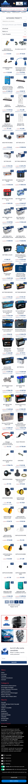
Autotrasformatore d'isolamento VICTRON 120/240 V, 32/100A (7, 88)
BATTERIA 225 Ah (20, 142)
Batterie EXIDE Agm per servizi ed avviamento (20, 312)
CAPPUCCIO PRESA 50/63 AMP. (7, 555)
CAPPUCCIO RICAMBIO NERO (20, 573)
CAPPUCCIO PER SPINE (20, 535)
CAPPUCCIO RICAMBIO (20, 554)
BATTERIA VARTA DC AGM (20, 199)
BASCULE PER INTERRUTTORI (20, 124)
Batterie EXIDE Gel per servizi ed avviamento (20, 330)
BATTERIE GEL (20, 367)
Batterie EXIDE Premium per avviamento (20, 350)
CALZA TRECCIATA (20, 442)
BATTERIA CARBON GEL (20, 161)
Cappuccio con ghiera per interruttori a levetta (20, 481)
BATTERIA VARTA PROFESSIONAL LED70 (20, 237)
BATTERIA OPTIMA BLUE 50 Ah (20, 180)
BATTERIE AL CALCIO (7, 255)
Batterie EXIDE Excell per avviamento (7, 330)
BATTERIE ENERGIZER (7, 292)
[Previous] (12, 601)
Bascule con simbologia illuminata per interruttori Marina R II (7, 125)
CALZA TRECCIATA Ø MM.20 (7, 461)
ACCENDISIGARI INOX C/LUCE (7, 68)
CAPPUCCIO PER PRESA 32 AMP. (7, 517)
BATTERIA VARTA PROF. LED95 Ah (20, 218)
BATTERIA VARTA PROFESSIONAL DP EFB (7, 237)
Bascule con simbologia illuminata (20, 106)
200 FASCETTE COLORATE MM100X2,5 (7, 50)
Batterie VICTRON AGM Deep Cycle (7, 424)
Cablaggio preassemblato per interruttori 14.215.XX (7, 443)
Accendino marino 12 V (20, 49)
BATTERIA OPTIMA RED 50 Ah (7, 199)
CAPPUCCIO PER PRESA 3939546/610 (20, 517)
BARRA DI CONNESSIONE (20, 87)
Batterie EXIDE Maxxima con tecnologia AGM (7, 350)
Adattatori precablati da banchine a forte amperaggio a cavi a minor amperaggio (20, 69)
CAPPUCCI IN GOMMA (7, 479)
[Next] (16, 601)
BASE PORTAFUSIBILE (7, 142)
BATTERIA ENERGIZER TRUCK (7, 180)
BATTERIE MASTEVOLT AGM (7, 386)
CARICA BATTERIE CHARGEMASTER (7, 592)
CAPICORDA (20, 460)
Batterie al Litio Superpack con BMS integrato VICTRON (20, 275)
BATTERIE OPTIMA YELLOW (7, 405)
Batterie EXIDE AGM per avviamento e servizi (7, 312)
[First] (7, 601)
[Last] (21, 601)
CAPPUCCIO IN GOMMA (7, 498)
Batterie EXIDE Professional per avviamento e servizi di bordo (7, 368)
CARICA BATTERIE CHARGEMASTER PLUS (20, 592)
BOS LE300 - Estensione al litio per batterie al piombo (20, 425)
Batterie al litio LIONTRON (7, 274)
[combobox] (14, 9)
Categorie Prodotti (14, 18)
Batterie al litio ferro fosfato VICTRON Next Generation (20, 256)
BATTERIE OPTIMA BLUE (20, 386)
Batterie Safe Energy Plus (20, 405)
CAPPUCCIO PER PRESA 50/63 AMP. (7, 536)
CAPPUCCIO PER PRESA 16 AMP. (20, 498)
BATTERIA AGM (7, 161)
